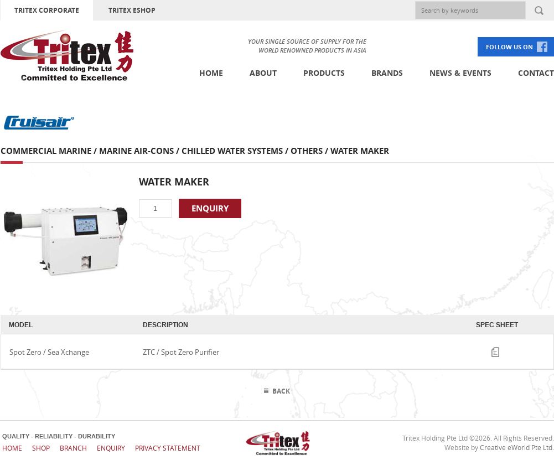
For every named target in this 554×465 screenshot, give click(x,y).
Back (281, 391)
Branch (73, 447)
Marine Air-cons (136, 151)
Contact (536, 73)
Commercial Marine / (50, 151)
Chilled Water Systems (232, 151)
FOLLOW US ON (509, 47)
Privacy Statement (167, 447)
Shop (41, 447)
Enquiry (111, 447)
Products (324, 73)
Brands (387, 73)
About (263, 73)
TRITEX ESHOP (132, 10)
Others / (310, 151)
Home (211, 73)
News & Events (460, 73)
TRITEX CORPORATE (46, 10)
